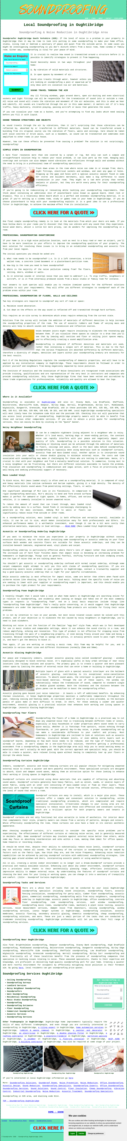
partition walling (97, 1036)
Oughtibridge (48, 402)
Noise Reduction (89, 1083)
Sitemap (4, 1121)
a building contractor (31, 1042)
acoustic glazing (64, 658)
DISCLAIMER (118, 18)
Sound (33, 62)
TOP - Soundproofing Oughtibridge (21, 1101)
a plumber (30, 1039)
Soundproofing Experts (86, 1086)
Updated (31, 1121)
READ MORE (70, 526)
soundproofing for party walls (64, 894)
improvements (74, 1022)
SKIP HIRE (114, 1039)
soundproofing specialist (36, 891)
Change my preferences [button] (96, 1133)
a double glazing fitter (70, 1033)
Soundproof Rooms (48, 1083)
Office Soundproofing (111, 1083)
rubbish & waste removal (34, 1030)
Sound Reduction (31, 1086)
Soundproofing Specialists (56, 1086)
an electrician (27, 1033)
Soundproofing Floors (44, 1121)
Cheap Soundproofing (100, 1088)
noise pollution (93, 965)
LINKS (93, 18)
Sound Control (58, 1088)
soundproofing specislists (67, 164)
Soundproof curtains (14, 817)
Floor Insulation (77, 1088)
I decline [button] (81, 1133)
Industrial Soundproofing (26, 1091)
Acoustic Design (11, 1086)
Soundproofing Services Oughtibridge (33, 973)
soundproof (108, 847)
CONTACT (108, 18)
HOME (86, 18)
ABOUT (100, 18)
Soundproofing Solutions (23, 1083)
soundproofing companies (104, 956)
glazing (56, 674)
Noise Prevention (69, 1083)
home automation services (90, 1027)
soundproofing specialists (110, 411)
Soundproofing (10, 402)
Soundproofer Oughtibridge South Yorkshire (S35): (31, 38)
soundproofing (85, 41)
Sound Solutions (39, 1088)
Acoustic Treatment (72, 1091)
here (21, 968)
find (11, 945)
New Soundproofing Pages (18, 1121)
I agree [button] (72, 1133)
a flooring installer (72, 1039)
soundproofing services (15, 922)
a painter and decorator (87, 1030)
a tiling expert (46, 1027)
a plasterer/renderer (55, 1036)
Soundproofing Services (15, 1088)
